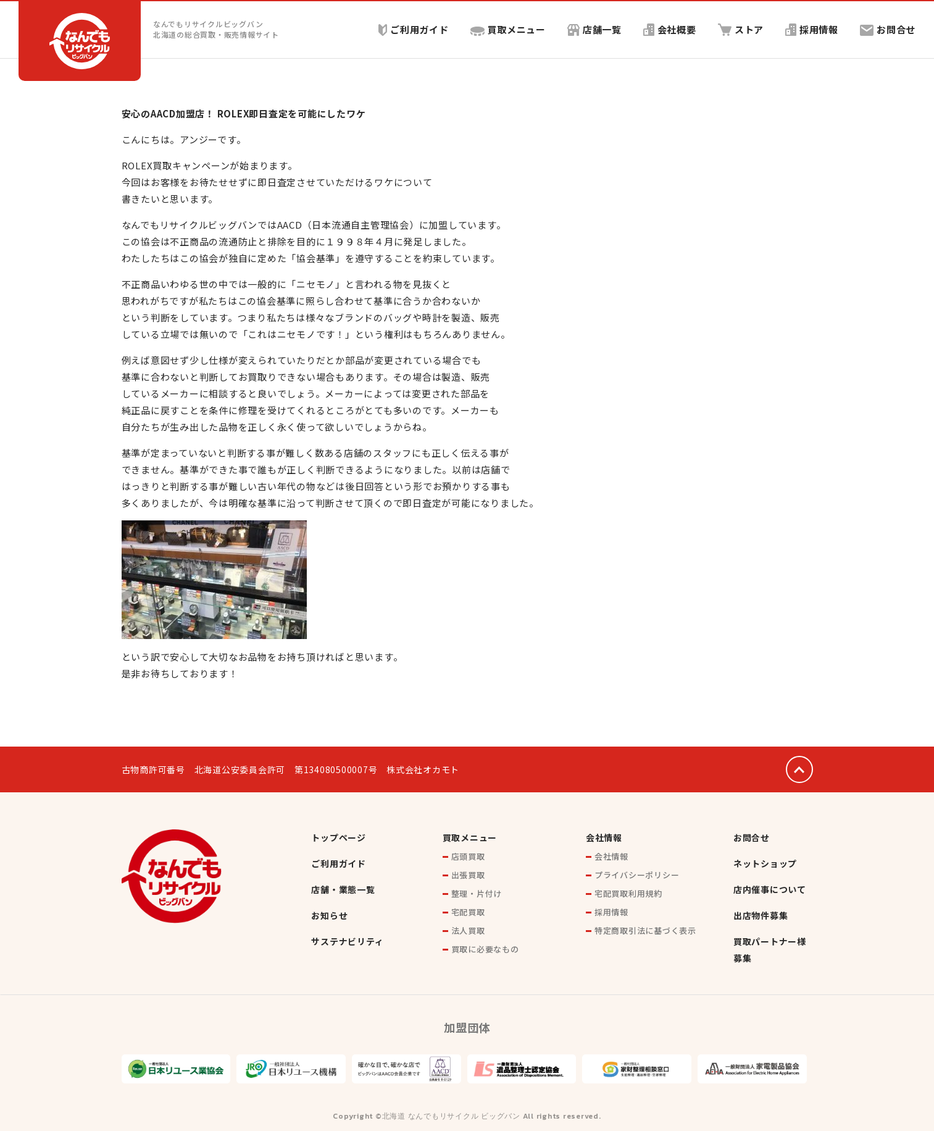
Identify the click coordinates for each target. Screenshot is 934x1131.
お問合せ (887, 29)
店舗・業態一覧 (343, 889)
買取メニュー (508, 29)
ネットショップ (765, 863)
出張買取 (468, 875)
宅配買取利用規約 (628, 893)
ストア (740, 29)
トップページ (338, 837)
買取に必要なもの (485, 949)
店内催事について (769, 889)
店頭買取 (468, 856)
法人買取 (468, 930)
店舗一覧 (594, 29)
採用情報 (811, 29)
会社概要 (669, 29)
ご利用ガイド (413, 29)
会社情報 (604, 837)
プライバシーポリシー (637, 875)
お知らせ (329, 915)
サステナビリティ (347, 941)
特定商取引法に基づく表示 (645, 930)
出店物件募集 (760, 915)
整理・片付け (476, 893)
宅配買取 (468, 912)
